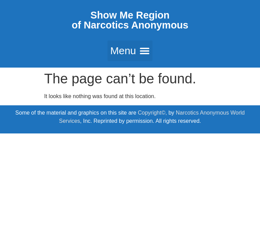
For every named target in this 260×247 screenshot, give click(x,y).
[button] (130, 50)
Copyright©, (153, 113)
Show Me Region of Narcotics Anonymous (130, 20)
